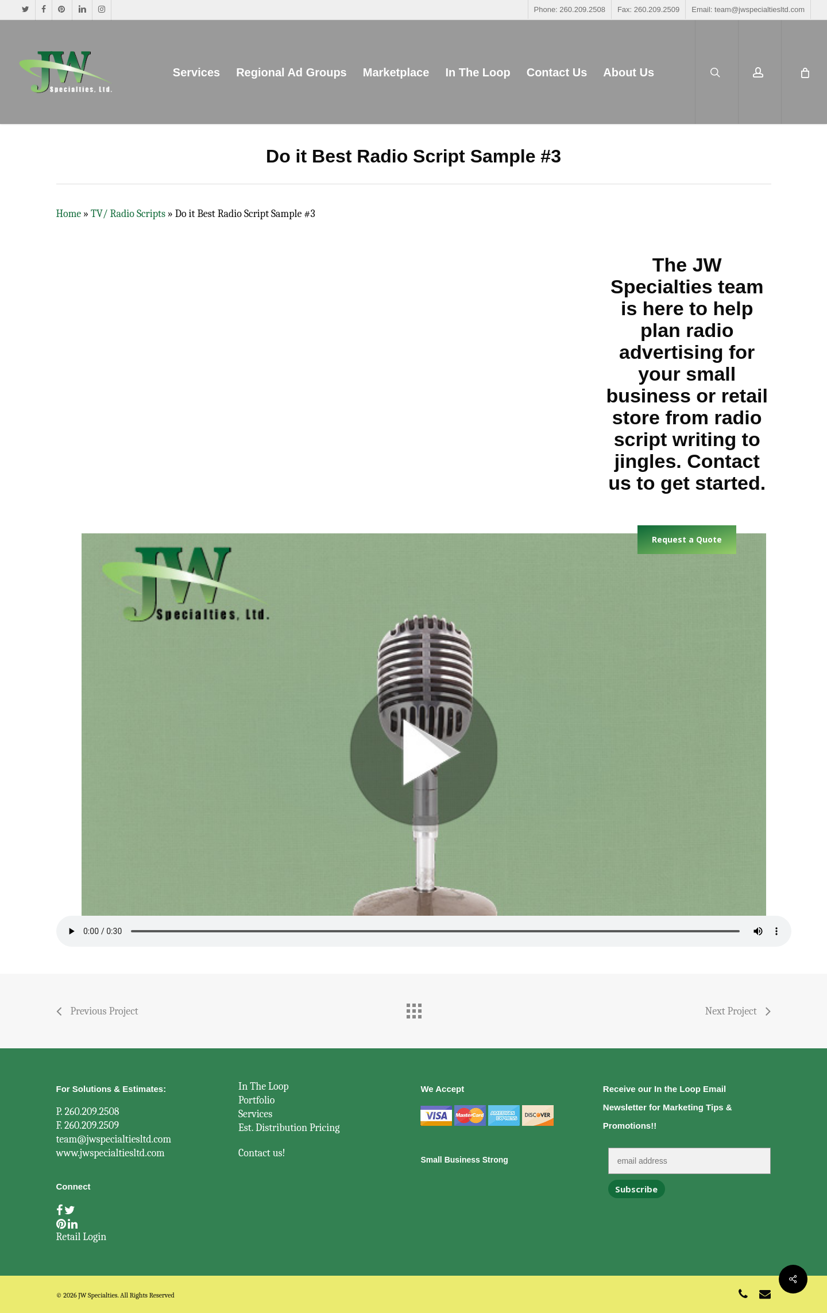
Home (69, 214)
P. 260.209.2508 (87, 1112)
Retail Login (81, 1237)
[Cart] (804, 72)
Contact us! (261, 1153)
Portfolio (256, 1100)
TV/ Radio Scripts (128, 214)
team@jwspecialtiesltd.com (114, 1139)
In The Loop (263, 1086)
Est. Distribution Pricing (289, 1128)
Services (255, 1114)
